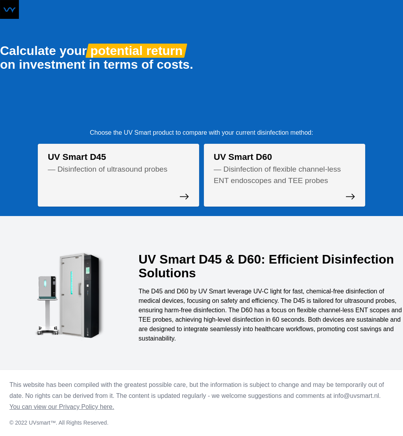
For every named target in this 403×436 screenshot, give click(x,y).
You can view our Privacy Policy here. (61, 406)
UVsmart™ (42, 423)
